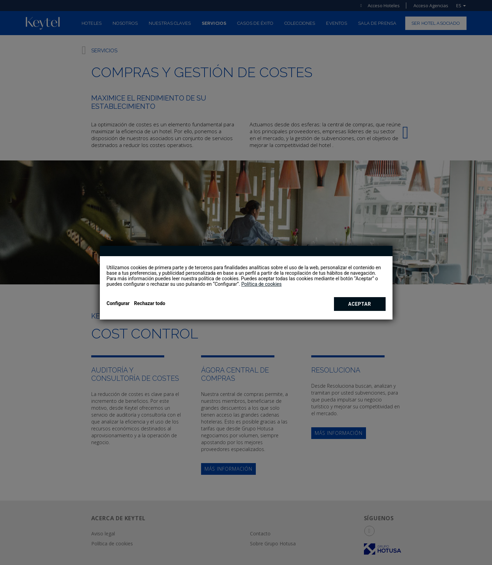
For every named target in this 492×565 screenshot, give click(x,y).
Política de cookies (261, 284)
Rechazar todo (149, 303)
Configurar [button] (118, 303)
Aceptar (359, 304)
